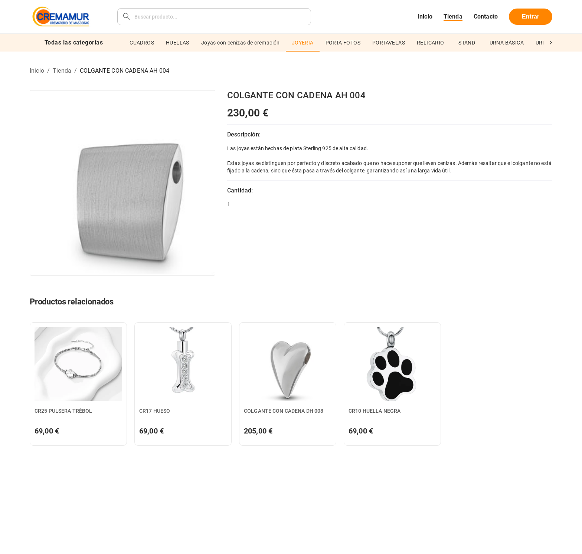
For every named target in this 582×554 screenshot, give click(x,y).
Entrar (530, 16)
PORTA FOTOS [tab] (343, 43)
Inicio (425, 16)
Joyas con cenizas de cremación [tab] (240, 43)
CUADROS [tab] (142, 43)
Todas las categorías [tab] (74, 43)
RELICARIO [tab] (430, 43)
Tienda (453, 16)
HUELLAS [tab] (177, 43)
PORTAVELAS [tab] (388, 43)
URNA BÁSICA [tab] (507, 43)
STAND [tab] (467, 43)
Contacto (486, 16)
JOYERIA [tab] (303, 43)
